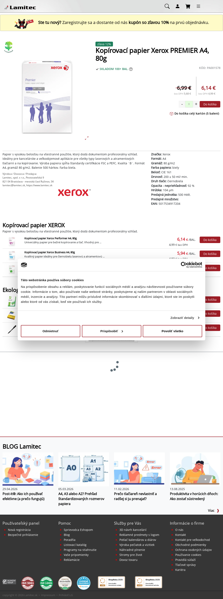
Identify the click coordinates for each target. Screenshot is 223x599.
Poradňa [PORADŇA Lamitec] (69, 540)
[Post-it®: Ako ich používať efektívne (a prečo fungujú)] (28, 469)
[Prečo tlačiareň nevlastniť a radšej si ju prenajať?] (139, 469)
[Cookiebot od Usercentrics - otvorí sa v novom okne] (184, 265)
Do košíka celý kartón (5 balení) (194, 113)
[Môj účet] (177, 6)
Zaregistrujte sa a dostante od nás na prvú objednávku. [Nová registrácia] (111, 22)
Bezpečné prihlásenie (23, 535)
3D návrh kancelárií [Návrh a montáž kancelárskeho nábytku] (133, 530)
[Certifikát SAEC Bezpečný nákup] (9, 581)
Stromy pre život (130, 555)
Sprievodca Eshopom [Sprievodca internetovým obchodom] (78, 530)
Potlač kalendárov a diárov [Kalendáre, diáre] (137, 540)
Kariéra (180, 570)
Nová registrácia (19, 530)
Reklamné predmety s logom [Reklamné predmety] (139, 535)
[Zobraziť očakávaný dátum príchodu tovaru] (131, 69)
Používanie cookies (188, 555)
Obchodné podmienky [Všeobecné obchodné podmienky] (190, 545)
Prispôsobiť (111, 331)
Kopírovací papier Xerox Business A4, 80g (49, 252)
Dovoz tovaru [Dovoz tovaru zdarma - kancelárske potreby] (128, 560)
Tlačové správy (185, 565)
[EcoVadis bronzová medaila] (65, 582)
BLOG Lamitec (22, 446)
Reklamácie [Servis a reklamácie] (72, 560)
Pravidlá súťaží (185, 560)
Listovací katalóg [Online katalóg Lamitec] (75, 545)
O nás (179, 530)
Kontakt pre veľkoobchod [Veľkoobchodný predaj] (192, 540)
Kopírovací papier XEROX (34, 225)
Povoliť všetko (172, 331)
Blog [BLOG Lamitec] (67, 535)
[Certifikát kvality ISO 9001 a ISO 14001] (28, 582)
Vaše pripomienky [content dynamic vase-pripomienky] (76, 555)
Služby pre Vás (127, 523)
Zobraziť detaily (182, 317)
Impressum (48, 595)
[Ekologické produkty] (9, 47)
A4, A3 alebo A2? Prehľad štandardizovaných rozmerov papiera (81, 499)
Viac (213, 510)
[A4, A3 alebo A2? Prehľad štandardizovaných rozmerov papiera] (83, 469)
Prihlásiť (64, 595)
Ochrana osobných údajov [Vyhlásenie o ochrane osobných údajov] (193, 550)
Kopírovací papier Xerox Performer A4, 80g (50, 238)
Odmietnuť (51, 331)
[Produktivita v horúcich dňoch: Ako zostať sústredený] (195, 469)
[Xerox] (74, 199)
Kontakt (180, 535)
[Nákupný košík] (188, 6)
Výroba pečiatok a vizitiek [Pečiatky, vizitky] (136, 545)
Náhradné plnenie (132, 550)
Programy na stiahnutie (80, 550)
